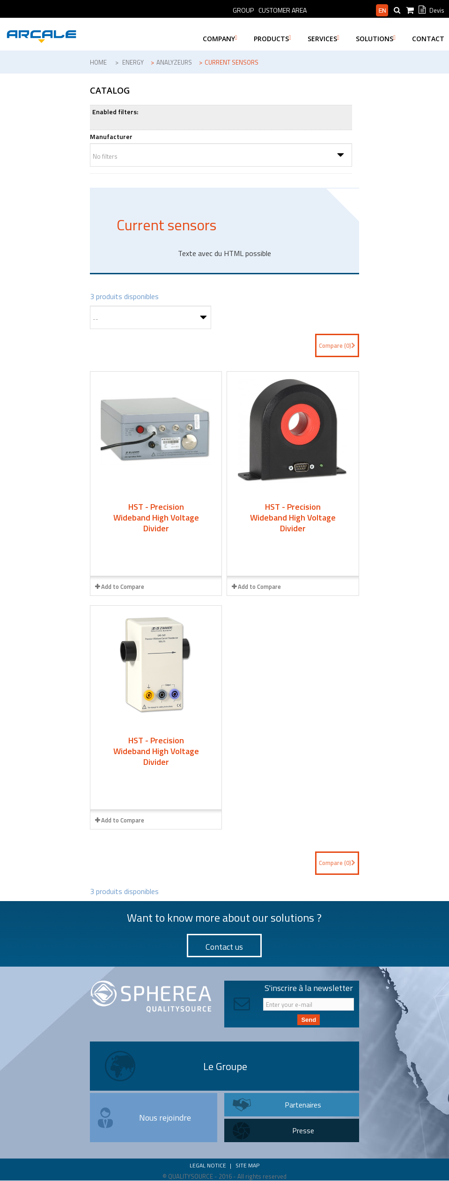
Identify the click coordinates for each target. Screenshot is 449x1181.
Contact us (224, 946)
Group (243, 10)
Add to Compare (122, 586)
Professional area (341, 10)
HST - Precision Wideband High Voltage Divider (156, 517)
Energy (133, 62)
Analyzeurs (174, 62)
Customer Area (282, 10)
